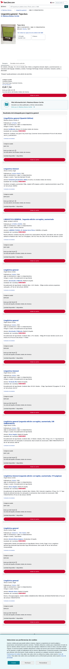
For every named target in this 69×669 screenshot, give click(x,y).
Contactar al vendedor (9, 138)
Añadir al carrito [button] (34, 95)
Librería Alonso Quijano (16, 539)
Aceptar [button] (13, 663)
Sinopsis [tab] (5, 63)
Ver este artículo (6, 84)
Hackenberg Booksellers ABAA (18, 179)
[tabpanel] (34, 70)
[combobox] (36, 6)
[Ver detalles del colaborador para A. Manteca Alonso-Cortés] (10, 16)
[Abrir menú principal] (3, 6)
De (24, 37)
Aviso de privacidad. (44, 657)
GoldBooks (12, 129)
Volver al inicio (34, 636)
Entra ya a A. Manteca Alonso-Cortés (23, 107)
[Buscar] (66, 6)
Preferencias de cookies (57, 654)
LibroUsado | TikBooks (15, 281)
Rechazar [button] (28, 663)
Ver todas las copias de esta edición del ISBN (30, 32)
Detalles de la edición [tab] (17, 63)
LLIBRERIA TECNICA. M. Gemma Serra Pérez (22, 230)
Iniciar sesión (59, 2)
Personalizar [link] (43, 663)
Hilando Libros (13, 592)
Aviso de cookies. (45, 656)
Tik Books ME (13, 382)
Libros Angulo (13, 435)
